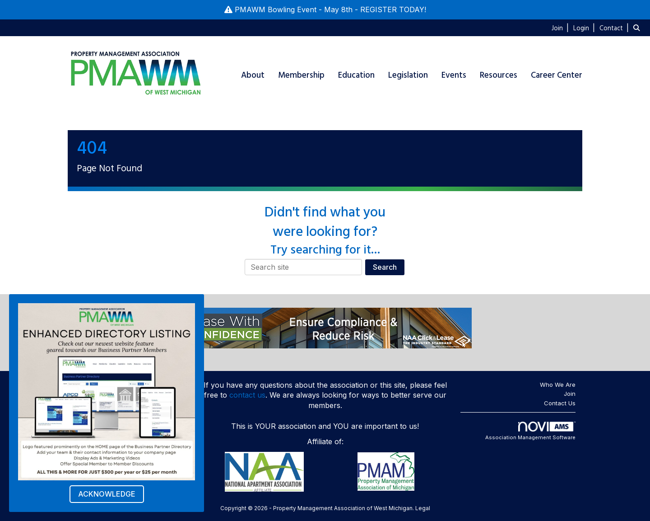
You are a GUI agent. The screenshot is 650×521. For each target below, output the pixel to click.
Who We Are (558, 384)
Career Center (556, 75)
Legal (422, 508)
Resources (498, 75)
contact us (247, 394)
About (253, 75)
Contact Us (560, 403)
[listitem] (561, 27)
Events (453, 75)
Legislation (408, 75)
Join (570, 393)
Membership (301, 75)
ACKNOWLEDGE (106, 493)
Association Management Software (530, 431)
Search (385, 267)
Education (356, 75)
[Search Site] (638, 27)
